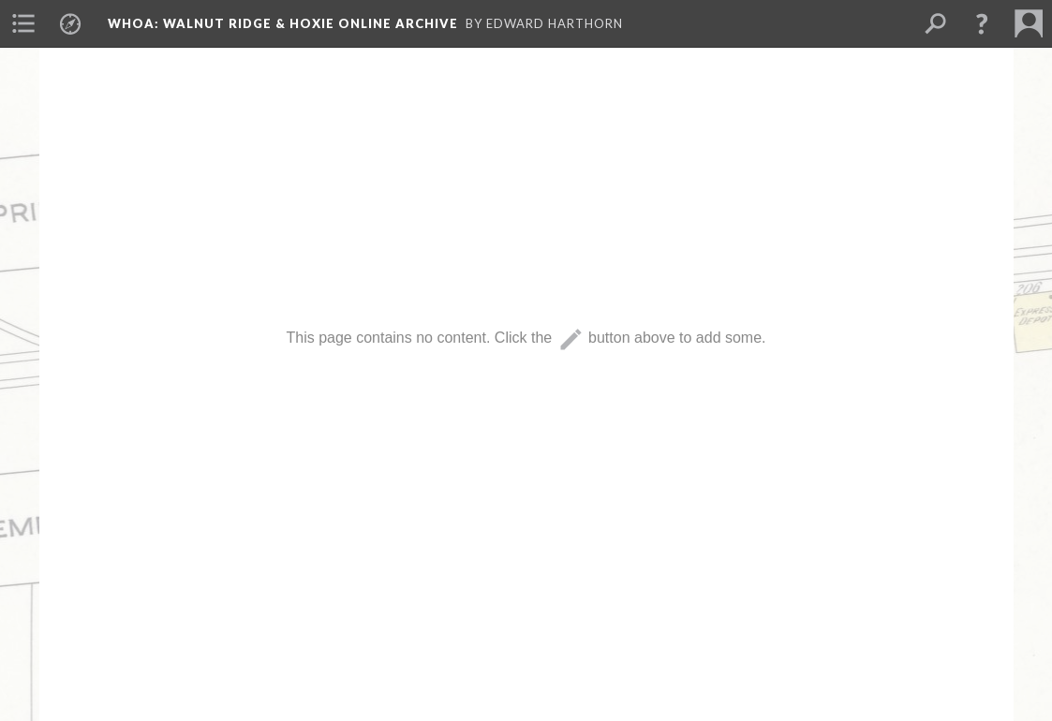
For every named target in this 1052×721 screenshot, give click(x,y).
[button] (981, 23)
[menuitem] (23, 23)
